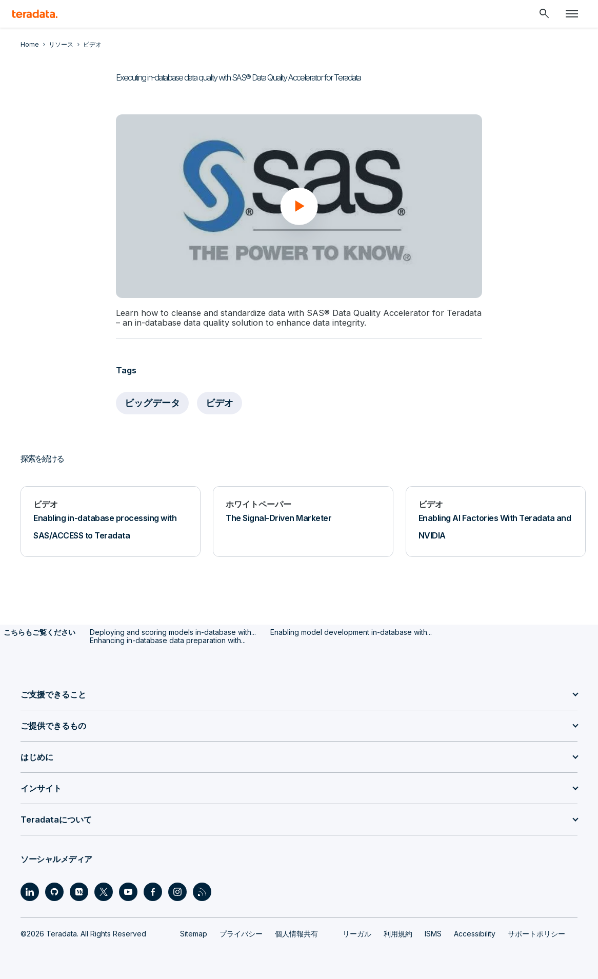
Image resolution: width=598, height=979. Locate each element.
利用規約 (398, 933)
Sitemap (193, 933)
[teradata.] (34, 14)
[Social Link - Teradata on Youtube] (128, 891)
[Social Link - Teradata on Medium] (79, 891)
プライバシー (241, 933)
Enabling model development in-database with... (351, 631)
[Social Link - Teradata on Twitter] (103, 891)
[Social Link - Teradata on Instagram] (177, 891)
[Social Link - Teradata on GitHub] (54, 891)
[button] (299, 206)
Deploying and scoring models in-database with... (173, 631)
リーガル (357, 933)
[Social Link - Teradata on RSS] (202, 891)
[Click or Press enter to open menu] (572, 14)
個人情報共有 (296, 933)
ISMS (433, 933)
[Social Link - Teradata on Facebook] (153, 891)
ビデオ (219, 402)
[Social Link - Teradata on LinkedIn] (30, 891)
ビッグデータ (152, 402)
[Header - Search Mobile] (544, 14)
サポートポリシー (536, 933)
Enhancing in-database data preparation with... (168, 639)
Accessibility (474, 933)
